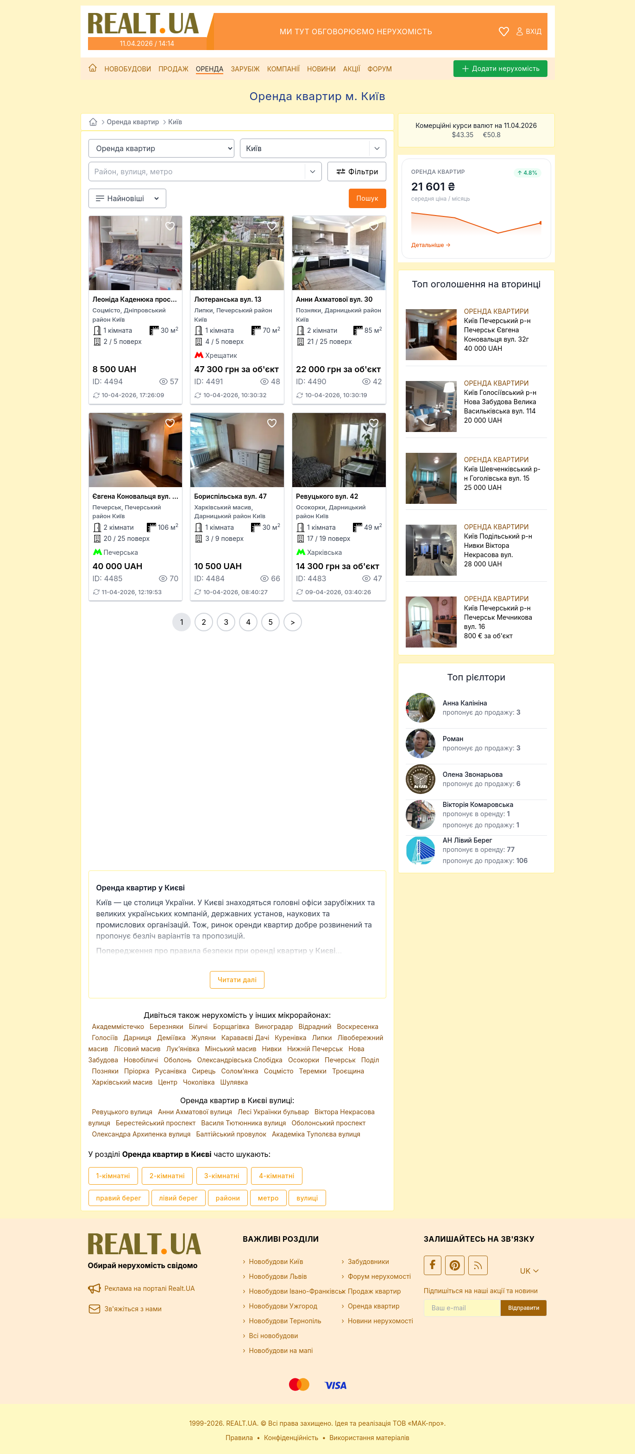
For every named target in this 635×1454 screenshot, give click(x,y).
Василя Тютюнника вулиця (244, 1123)
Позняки (106, 1071)
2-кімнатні (167, 1176)
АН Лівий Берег (467, 840)
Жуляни (204, 1037)
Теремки (313, 1071)
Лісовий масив (137, 1049)
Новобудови (128, 69)
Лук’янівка (183, 1049)
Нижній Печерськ (316, 1049)
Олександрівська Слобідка (240, 1060)
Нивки (272, 1049)
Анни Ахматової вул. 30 (334, 299)
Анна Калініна (465, 703)
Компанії (283, 69)
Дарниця (138, 1037)
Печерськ (341, 1060)
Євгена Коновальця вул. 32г (138, 496)
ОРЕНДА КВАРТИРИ (496, 311)
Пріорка (137, 1071)
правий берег (119, 1198)
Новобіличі (142, 1060)
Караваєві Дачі (246, 1037)
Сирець (204, 1071)
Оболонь (179, 1060)
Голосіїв (106, 1037)
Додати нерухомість (500, 68)
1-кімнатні (113, 1176)
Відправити (523, 1307)
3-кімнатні (221, 1176)
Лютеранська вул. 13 (227, 299)
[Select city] (377, 148)
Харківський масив (123, 1082)
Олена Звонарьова (473, 774)
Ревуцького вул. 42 (327, 496)
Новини (321, 69)
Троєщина (348, 1071)
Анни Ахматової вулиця (196, 1112)
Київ (175, 122)
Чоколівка (200, 1082)
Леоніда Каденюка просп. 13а (141, 299)
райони (228, 1198)
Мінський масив (231, 1049)
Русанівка (171, 1071)
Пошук (367, 198)
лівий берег (178, 1198)
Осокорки (304, 1060)
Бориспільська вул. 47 (230, 496)
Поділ (370, 1060)
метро (268, 1198)
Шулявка (234, 1082)
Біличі (199, 1026)
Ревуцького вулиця (123, 1112)
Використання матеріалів (369, 1437)
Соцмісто (279, 1071)
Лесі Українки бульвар (274, 1112)
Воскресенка (357, 1026)
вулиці (307, 1198)
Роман (453, 739)
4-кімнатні (277, 1176)
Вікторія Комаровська (478, 804)
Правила (239, 1437)
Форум (379, 69)
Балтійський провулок (232, 1134)
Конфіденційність (291, 1437)
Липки (323, 1037)
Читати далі (237, 980)
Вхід (528, 31)
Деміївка (172, 1037)
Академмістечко (119, 1026)
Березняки (167, 1026)
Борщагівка (232, 1026)
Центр (168, 1082)
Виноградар (275, 1026)
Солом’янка (240, 1071)
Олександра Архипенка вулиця (142, 1134)
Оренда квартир (133, 122)
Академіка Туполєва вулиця (316, 1134)
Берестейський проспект (156, 1123)
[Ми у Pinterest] (455, 1265)
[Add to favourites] (170, 226)
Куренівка (291, 1037)
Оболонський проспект (329, 1123)
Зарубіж (245, 69)
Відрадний (315, 1026)
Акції (351, 69)
